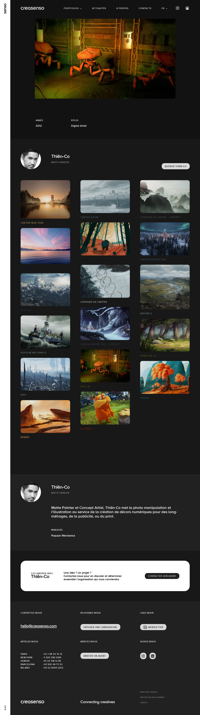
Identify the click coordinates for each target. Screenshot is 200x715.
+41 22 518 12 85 (52, 661)
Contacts (145, 8)
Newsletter (155, 627)
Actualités (99, 8)
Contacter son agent (162, 576)
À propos (122, 8)
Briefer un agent (95, 656)
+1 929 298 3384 (52, 657)
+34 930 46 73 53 (52, 664)
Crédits (144, 702)
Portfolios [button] (71, 8)
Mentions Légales (148, 692)
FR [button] (163, 8)
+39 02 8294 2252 (53, 668)
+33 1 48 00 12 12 (52, 654)
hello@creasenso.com (39, 626)
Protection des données (152, 697)
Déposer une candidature (100, 627)
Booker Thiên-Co (176, 166)
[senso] (5, 8)
